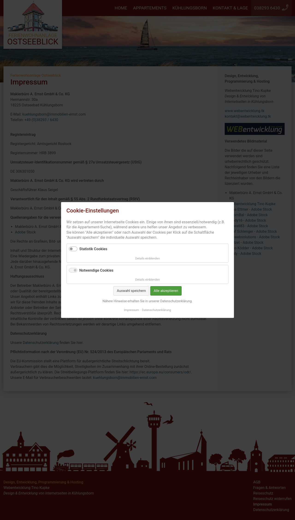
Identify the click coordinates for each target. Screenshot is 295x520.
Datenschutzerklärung (156, 310)
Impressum (131, 310)
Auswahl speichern (131, 291)
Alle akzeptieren (166, 291)
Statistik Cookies (93, 249)
